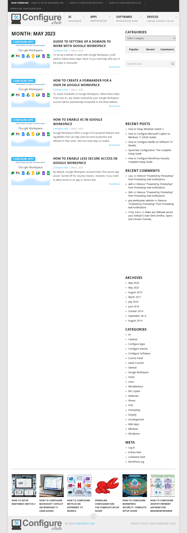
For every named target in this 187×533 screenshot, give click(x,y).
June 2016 (133, 306)
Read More (114, 67)
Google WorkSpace (138, 372)
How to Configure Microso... (87, 3)
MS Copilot (134, 391)
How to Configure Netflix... (125, 3)
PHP (130, 405)
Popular (133, 49)
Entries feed (134, 452)
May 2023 (133, 287)
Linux (131, 381)
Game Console (136, 363)
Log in (131, 447)
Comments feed (136, 457)
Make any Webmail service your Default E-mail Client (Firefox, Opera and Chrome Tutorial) (150, 216)
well (130, 184)
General (132, 367)
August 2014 (135, 320)
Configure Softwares (139, 353)
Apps (98, 18)
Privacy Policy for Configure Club (153, 523)
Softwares (127, 18)
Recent (150, 49)
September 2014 (137, 316)
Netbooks (133, 396)
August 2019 (135, 292)
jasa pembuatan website (141, 200)
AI (74, 18)
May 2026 (133, 283)
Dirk (130, 192)
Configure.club (60, 50)
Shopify (132, 414)
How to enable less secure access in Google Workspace (85, 161)
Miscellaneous (135, 386)
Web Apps (133, 424)
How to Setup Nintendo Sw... (48, 3)
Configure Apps (136, 344)
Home (131, 377)
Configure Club (84, 523)
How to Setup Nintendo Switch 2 (146, 129)
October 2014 (135, 311)
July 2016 (133, 301)
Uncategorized (136, 419)
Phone (131, 400)
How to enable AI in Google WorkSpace (77, 122)
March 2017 (134, 297)
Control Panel (135, 358)
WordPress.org (136, 461)
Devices (160, 18)
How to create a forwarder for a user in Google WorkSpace (82, 83)
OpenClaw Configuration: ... (27, 9)
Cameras (132, 339)
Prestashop (134, 410)
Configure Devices (138, 348)
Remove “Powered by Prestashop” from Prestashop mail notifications (151, 204)
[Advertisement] (151, 94)
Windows (133, 429)
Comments (167, 49)
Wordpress (134, 433)
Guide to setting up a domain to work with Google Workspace (82, 44)
